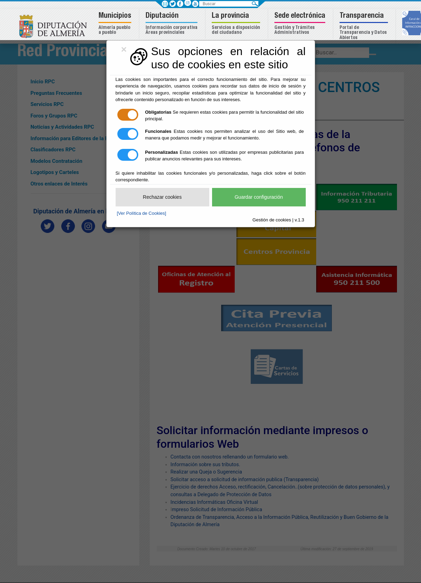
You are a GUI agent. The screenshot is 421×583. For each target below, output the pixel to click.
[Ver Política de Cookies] (141, 213)
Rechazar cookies (162, 197)
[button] (115, 24)
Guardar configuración (259, 197)
